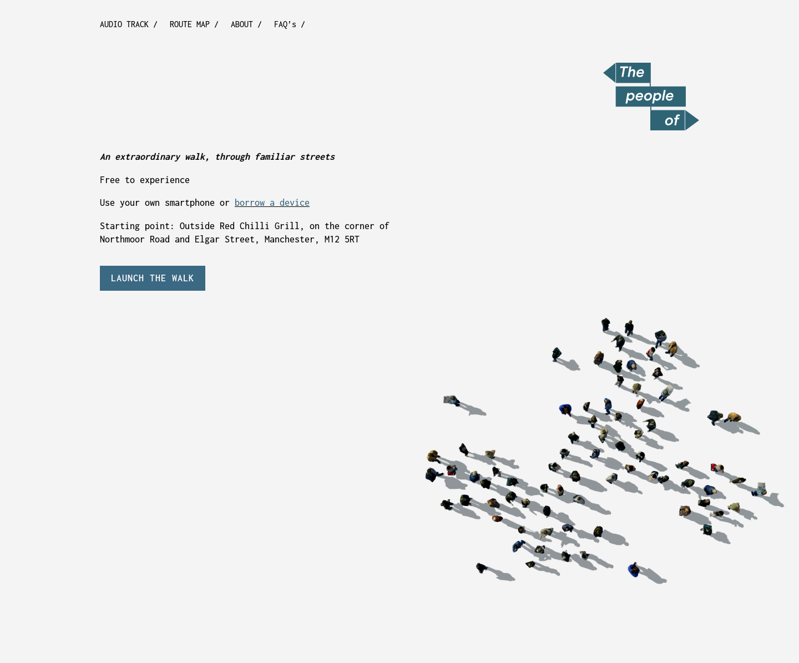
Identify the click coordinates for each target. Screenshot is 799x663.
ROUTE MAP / (194, 25)
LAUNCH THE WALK (152, 278)
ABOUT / (246, 25)
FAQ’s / (289, 25)
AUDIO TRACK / (129, 25)
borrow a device (272, 202)
